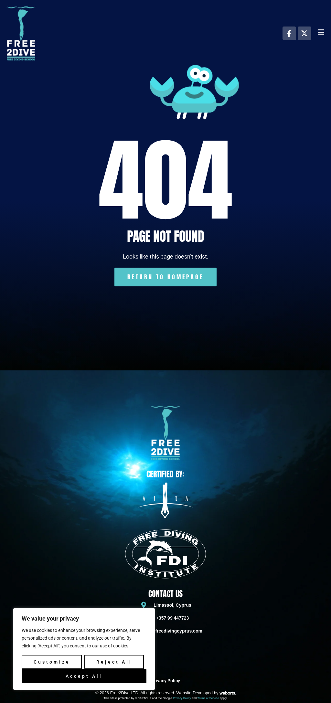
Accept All (84, 676)
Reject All (114, 662)
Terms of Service (208, 698)
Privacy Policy (182, 698)
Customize (52, 662)
